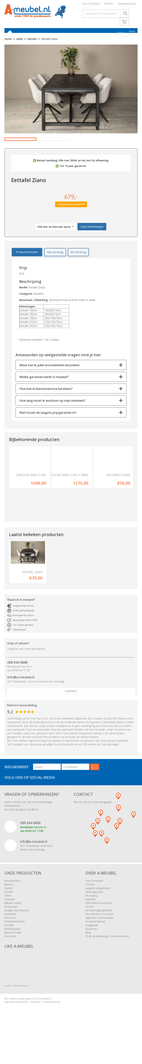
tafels (18, 41)
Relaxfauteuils (12, 951)
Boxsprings (11, 929)
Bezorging (91, 918)
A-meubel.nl (46, 1021)
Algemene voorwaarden (99, 940)
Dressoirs (10, 940)
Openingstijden (94, 914)
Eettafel (8, 947)
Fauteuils (9, 921)
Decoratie (10, 958)
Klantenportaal (127, 4)
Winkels (108, 4)
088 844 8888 (17, 684)
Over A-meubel (91, 4)
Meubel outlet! (13, 925)
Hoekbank (10, 936)
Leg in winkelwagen (92, 242)
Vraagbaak (91, 947)
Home (8, 41)
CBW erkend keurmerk (98, 925)
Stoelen (8, 914)
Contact (71, 713)
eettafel (30, 41)
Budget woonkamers (16, 932)
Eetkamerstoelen (14, 944)
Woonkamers (12, 903)
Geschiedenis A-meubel (99, 936)
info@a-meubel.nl (20, 699)
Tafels (7, 918)
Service (89, 929)
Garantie (90, 921)
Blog (88, 955)
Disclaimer (36, 1024)
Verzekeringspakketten (98, 932)
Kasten (8, 910)
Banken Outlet (12, 955)
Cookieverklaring (95, 944)
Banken (8, 907)
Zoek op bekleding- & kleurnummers (107, 958)
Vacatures (91, 951)
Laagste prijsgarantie (97, 910)
